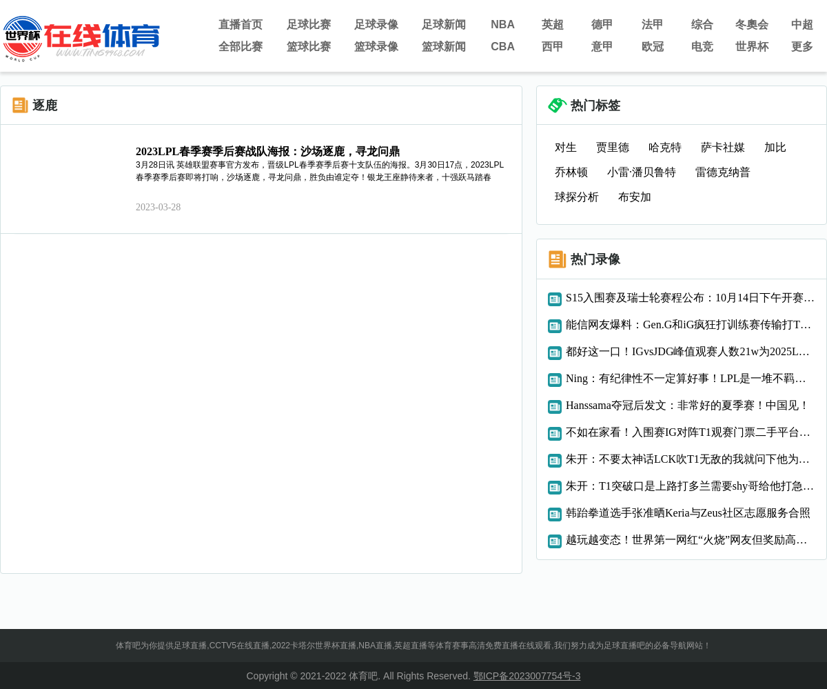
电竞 (702, 46)
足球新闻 (444, 24)
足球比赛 (309, 24)
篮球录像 (376, 46)
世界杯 (751, 46)
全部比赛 (240, 46)
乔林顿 (571, 172)
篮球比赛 (309, 46)
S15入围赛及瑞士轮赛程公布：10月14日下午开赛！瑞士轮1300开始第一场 (690, 297)
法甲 (653, 24)
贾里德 (612, 147)
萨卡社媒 (723, 147)
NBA (503, 24)
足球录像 (376, 24)
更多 (802, 46)
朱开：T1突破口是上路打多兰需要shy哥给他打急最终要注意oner (690, 486)
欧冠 (653, 46)
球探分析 (577, 197)
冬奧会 (751, 24)
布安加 (634, 197)
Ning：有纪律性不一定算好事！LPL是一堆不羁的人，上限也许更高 (690, 378)
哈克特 (665, 147)
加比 (775, 147)
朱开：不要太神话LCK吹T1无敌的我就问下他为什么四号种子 (690, 459)
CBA (503, 46)
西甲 (553, 46)
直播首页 (240, 24)
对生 (566, 147)
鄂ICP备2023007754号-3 (527, 675)
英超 (553, 24)
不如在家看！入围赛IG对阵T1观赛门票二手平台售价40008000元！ (690, 432)
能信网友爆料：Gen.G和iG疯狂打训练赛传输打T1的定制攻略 (690, 324)
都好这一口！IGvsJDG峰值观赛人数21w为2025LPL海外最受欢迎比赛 (690, 351)
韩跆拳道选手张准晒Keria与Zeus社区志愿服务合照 (688, 513)
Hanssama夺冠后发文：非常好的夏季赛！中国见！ (688, 405)
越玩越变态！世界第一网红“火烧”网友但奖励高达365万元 (690, 540)
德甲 (602, 24)
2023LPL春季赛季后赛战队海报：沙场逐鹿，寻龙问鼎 (268, 151)
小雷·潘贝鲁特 (641, 172)
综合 (702, 24)
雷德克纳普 (723, 172)
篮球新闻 (444, 46)
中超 (802, 24)
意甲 (602, 46)
